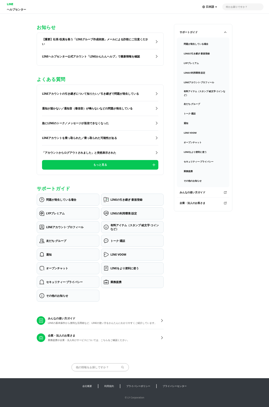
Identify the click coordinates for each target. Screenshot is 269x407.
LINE (10, 4)
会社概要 (87, 386)
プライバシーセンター (175, 386)
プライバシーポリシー (138, 386)
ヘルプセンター (16, 9)
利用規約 (109, 386)
